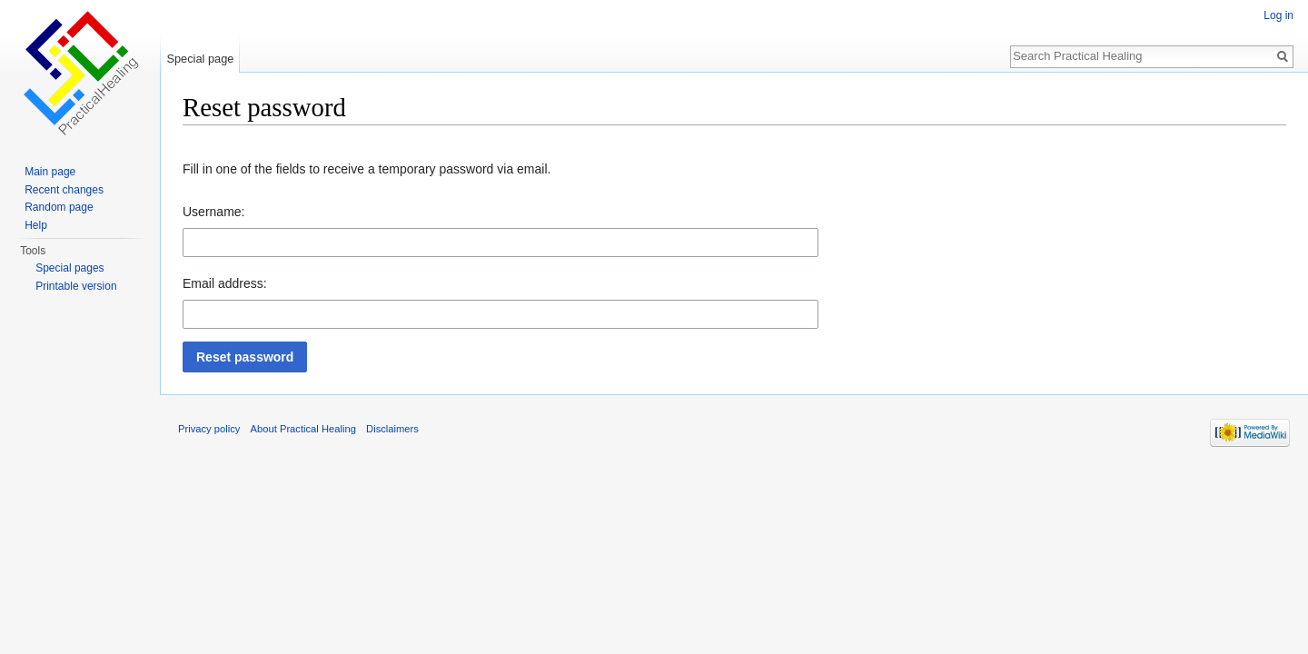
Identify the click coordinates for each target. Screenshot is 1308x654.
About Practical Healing (303, 428)
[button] (245, 357)
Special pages (69, 268)
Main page (50, 171)
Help (36, 225)
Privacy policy (209, 428)
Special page (199, 58)
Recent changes (64, 189)
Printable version (75, 286)
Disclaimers (392, 428)
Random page (59, 207)
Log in (1278, 15)
